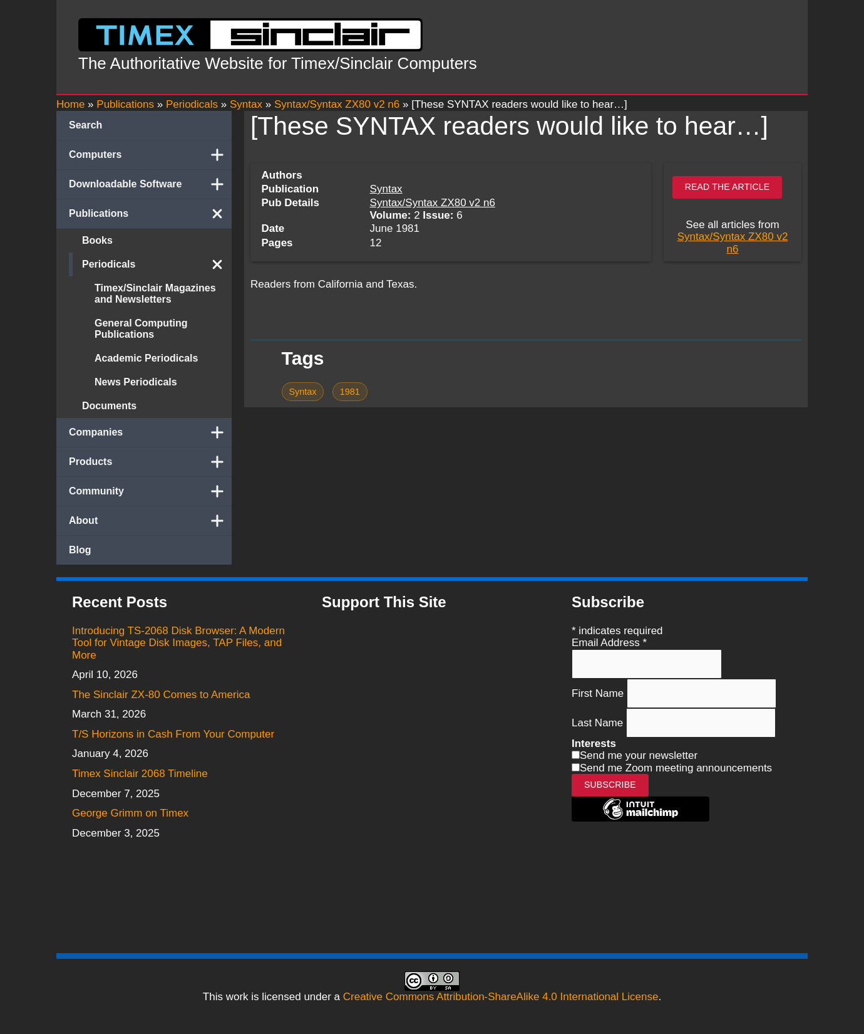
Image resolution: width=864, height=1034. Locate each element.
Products (150, 461)
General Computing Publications (141, 329)
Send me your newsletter (638, 755)
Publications (150, 213)
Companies (150, 432)
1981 (350, 392)
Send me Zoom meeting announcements (676, 768)
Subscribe (610, 785)
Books (97, 240)
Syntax (386, 189)
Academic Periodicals (146, 358)
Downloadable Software (150, 184)
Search (85, 125)
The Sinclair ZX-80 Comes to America (161, 695)
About (150, 520)
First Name (599, 693)
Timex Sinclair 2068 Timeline (140, 774)
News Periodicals (136, 382)
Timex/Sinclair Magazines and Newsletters (155, 294)
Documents (109, 405)
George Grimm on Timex (130, 813)
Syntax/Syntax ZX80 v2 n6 (432, 203)
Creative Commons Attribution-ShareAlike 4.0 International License (501, 997)
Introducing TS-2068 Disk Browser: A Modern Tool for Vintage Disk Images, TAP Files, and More (178, 643)
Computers (150, 154)
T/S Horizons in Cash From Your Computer (173, 734)
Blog (80, 550)
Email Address (609, 643)
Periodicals (157, 264)
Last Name (599, 723)
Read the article (727, 187)
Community (150, 491)
